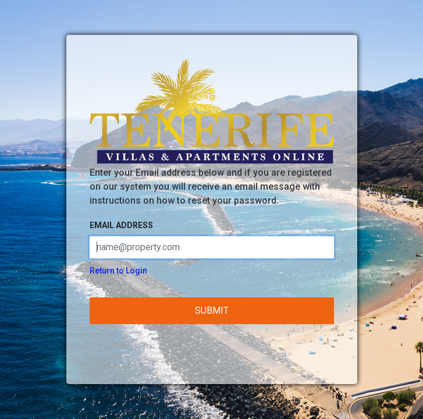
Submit (212, 310)
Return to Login (118, 270)
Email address (121, 225)
